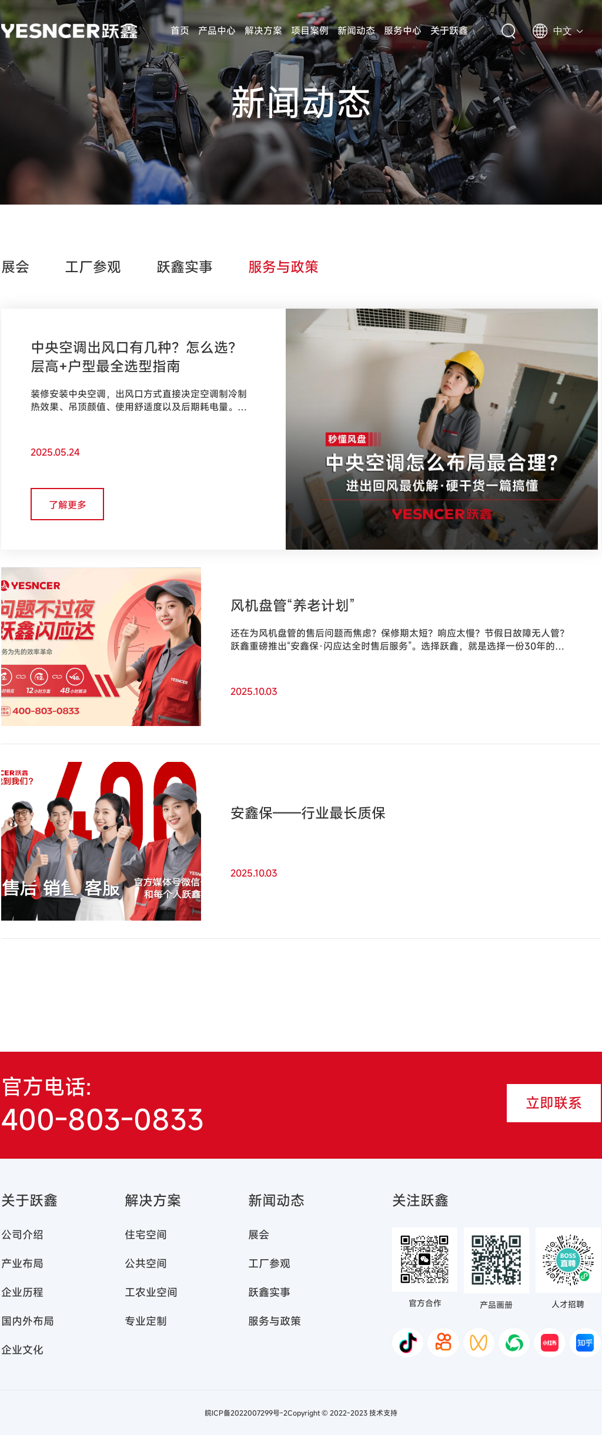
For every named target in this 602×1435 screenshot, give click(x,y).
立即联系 (554, 1102)
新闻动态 (356, 30)
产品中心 (217, 30)
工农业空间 (151, 1292)
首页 (179, 30)
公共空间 (146, 1263)
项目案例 (310, 30)
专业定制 (146, 1321)
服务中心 (403, 30)
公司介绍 (22, 1234)
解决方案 (263, 30)
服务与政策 (283, 266)
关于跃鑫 (449, 30)
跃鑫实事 (184, 266)
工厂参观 (93, 266)
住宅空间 (146, 1234)
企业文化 (22, 1350)
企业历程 (22, 1292)
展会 (15, 266)
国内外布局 (27, 1321)
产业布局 (22, 1263)
